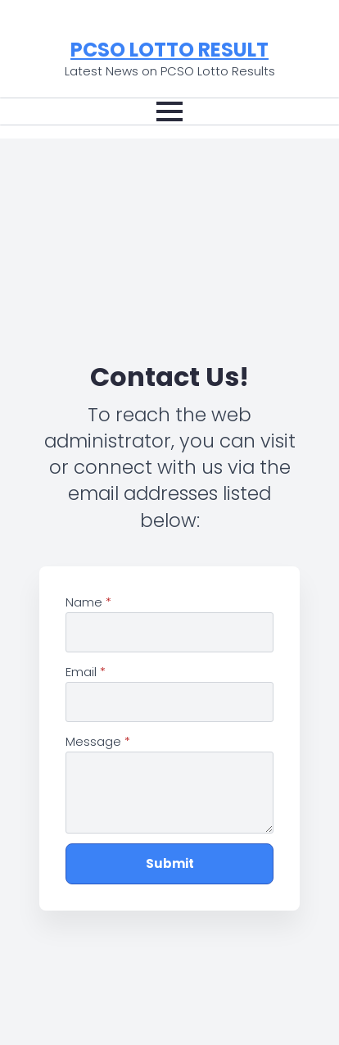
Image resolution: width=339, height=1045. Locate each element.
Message (98, 742)
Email (86, 672)
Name (88, 602)
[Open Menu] (169, 111)
